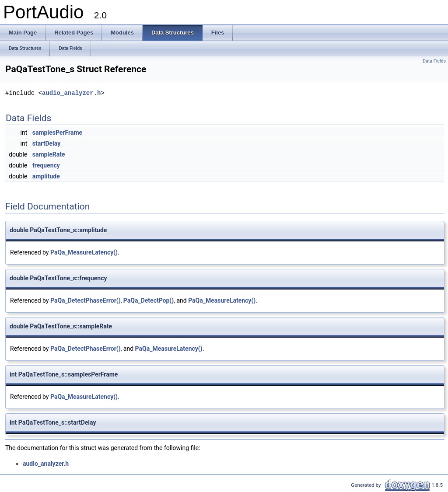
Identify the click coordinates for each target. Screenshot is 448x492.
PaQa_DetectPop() (148, 300)
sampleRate (48, 154)
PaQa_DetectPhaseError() (85, 300)
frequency (46, 165)
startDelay (46, 143)
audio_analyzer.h (71, 93)
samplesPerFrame (57, 132)
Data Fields (434, 61)
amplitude (46, 176)
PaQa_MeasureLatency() (84, 252)
